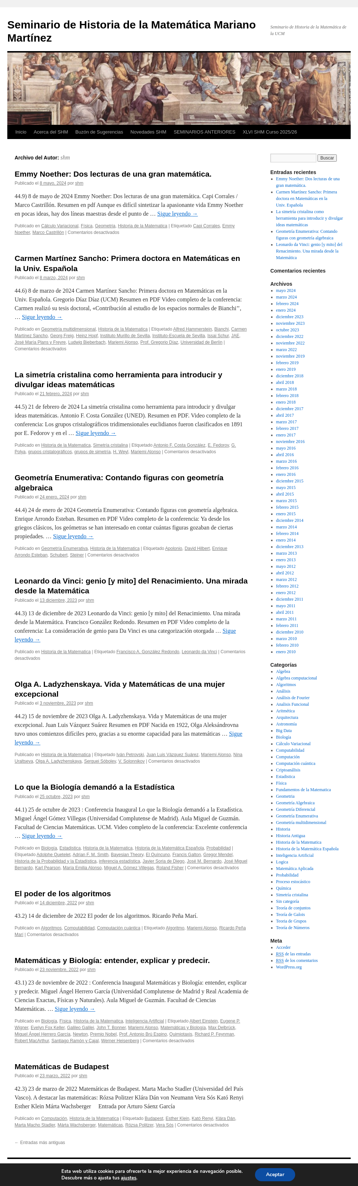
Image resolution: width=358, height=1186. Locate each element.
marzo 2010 (286, 638)
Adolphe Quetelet (54, 854)
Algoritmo (175, 928)
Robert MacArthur (32, 1040)
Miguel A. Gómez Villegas (129, 867)
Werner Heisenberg (120, 1040)
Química (283, 888)
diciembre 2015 (290, 481)
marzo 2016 (286, 461)
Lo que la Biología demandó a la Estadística (95, 787)
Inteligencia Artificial (145, 1021)
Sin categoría (287, 901)
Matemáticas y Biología (183, 1027)
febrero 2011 (287, 625)
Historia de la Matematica (142, 225)
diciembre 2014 (290, 520)
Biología (49, 848)
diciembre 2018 (290, 375)
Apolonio (173, 548)
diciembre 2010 (290, 632)
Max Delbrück (221, 1027)
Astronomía (286, 724)
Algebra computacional (296, 678)
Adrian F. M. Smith (90, 854)
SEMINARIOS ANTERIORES (204, 132)
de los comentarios (297, 960)
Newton (80, 1034)
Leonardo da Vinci (199, 651)
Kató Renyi (202, 1118)
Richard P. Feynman (214, 1034)
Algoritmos (51, 928)
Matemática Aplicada (294, 868)
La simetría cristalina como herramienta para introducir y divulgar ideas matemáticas (309, 218)
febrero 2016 (287, 467)
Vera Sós (165, 1125)
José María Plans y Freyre (40, 342)
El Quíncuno (158, 854)
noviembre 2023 (290, 323)
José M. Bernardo (204, 861)
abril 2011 (285, 612)
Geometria (105, 225)
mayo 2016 (286, 448)
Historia (283, 829)
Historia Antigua (290, 835)
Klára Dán (225, 1118)
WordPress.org (289, 967)
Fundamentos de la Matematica (303, 789)
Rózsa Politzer (139, 1125)
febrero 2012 (287, 586)
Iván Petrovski (130, 754)
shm (65, 157)
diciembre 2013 (290, 546)
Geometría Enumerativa (64, 548)
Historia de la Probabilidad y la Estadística (55, 861)
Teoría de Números (293, 927)
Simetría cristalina (110, 445)
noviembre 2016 (290, 441)
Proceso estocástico (293, 881)
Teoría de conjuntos (293, 907)
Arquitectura (287, 717)
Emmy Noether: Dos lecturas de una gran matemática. (113, 174)
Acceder (283, 947)
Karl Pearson (47, 867)
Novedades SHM (148, 132)
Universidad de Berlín (201, 342)
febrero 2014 (287, 533)
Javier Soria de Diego (163, 861)
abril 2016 (285, 454)
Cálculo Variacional (60, 225)
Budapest (154, 1118)
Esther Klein (177, 1118)
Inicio (20, 132)
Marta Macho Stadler (35, 1125)
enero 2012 (286, 592)
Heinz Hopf (87, 335)
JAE (235, 335)
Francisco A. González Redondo (148, 651)
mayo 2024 (286, 290)
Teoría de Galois (290, 914)
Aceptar (275, 1174)
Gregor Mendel (218, 854)
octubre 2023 (287, 329)
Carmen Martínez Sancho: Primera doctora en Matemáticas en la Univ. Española (306, 198)
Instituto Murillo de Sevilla (125, 335)
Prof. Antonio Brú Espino (143, 1034)
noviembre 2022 (290, 343)
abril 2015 (285, 494)
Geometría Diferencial (296, 809)
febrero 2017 (287, 428)
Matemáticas (110, 1125)
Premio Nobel (103, 1034)
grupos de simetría (92, 451)
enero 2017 (286, 435)
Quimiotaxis (181, 1034)
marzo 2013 (286, 553)
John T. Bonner (111, 1027)
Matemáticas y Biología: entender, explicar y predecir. (112, 960)
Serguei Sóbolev (100, 761)
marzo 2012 (286, 579)
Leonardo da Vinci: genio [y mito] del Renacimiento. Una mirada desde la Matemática (309, 251)
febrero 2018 (287, 395)
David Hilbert (197, 548)
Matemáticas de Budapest (62, 1066)
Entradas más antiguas (40, 1142)
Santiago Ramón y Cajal (75, 1040)
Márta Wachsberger (76, 1125)
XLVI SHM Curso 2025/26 (270, 132)
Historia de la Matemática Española (169, 848)
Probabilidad (218, 848)
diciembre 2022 (290, 336)
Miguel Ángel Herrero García (43, 1034)
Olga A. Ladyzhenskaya (58, 761)
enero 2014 (286, 540)
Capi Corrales (206, 225)
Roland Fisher (170, 867)
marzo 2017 (286, 421)
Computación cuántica (118, 928)
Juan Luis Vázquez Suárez (172, 754)
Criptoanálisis (288, 770)
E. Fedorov (218, 445)
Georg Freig (61, 335)
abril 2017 (285, 415)
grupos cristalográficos (50, 451)
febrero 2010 (287, 645)
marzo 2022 (286, 349)
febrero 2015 (287, 507)
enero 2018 (286, 402)
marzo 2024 (286, 297)
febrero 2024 (287, 303)
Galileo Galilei (80, 1027)
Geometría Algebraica (295, 802)
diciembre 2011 (290, 599)
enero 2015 (286, 513)
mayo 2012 (286, 566)
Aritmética (285, 710)
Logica (282, 862)
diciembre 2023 (290, 316)
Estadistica (70, 848)
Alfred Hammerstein (192, 329)
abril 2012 (285, 572)
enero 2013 (286, 559)
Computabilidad (79, 928)
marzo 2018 (286, 389)
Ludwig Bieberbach (87, 342)
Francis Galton (186, 854)
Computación (54, 1118)
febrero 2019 (287, 362)
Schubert (59, 555)
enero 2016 (286, 474)
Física (86, 225)
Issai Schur (218, 335)
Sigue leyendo (177, 214)
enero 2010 (286, 651)
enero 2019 (286, 369)
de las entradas (293, 954)
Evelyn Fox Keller (48, 1027)
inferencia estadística (119, 861)
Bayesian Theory (127, 854)
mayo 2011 (286, 605)
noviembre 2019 (290, 356)
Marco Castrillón (48, 232)
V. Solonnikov (131, 761)
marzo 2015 (286, 500)
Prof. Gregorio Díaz (159, 342)
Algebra (283, 671)
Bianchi (221, 329)
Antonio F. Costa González (179, 445)
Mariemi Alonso (123, 342)
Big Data (284, 730)
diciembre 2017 (290, 408)
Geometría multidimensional (68, 329)
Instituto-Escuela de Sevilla (178, 335)
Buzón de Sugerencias (99, 132)
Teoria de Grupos (291, 921)
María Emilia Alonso (82, 867)
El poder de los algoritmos (63, 893)
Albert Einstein (204, 1021)
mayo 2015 (286, 487)
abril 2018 (285, 382)
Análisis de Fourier (293, 697)
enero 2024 (286, 310)
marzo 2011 (286, 618)
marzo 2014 (286, 527)
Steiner (77, 555)
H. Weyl (121, 451)
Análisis (283, 691)
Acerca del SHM (51, 132)
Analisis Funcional (292, 704)
